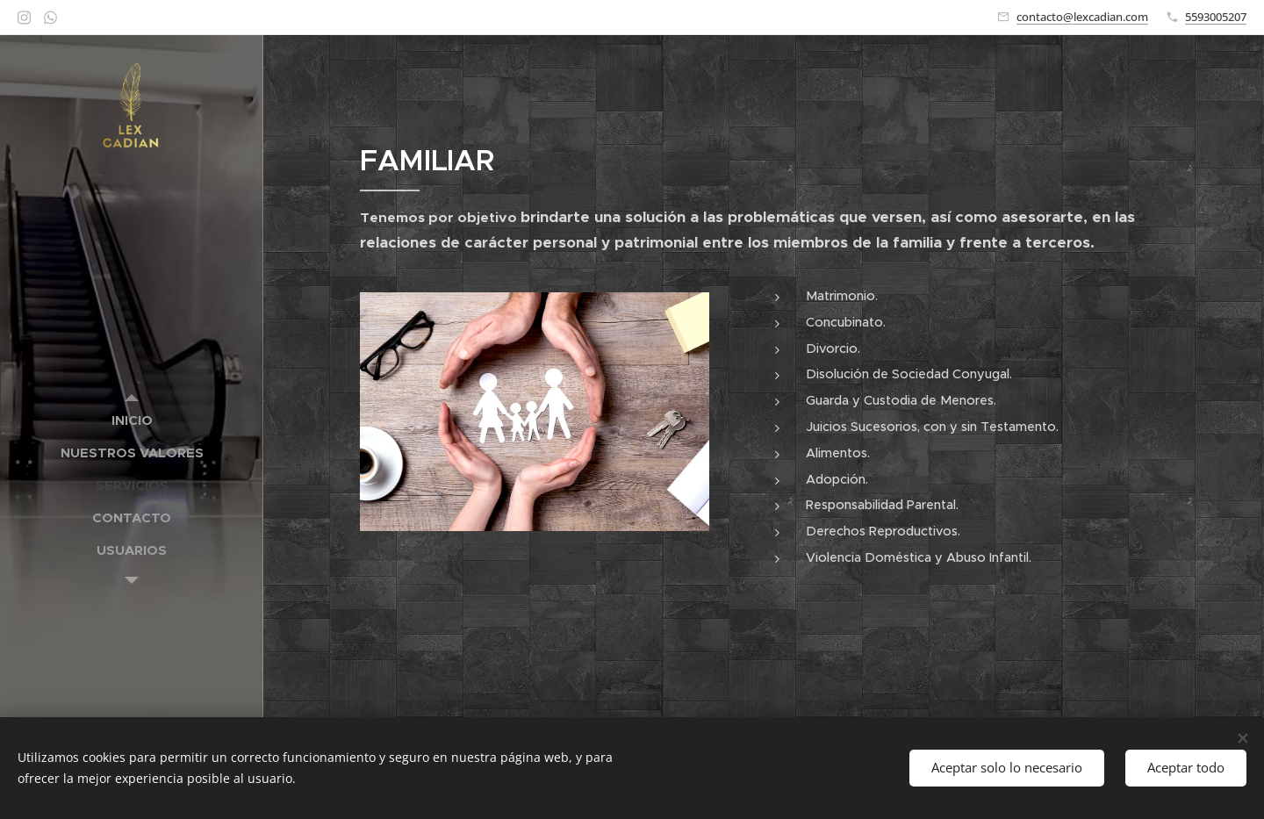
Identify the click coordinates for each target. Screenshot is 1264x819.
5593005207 (1215, 17)
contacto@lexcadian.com (1082, 17)
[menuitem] (131, 420)
